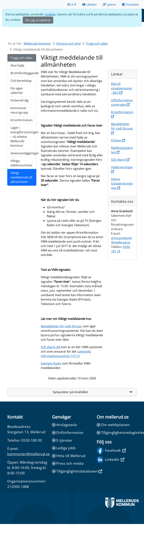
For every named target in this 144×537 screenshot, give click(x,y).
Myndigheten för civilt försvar (61, 326)
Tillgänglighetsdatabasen (72, 471)
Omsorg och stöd (68, 43)
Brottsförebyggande (23, 73)
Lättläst (89, 4)
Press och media (68, 463)
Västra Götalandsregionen (122, 183)
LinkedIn (110, 459)
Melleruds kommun (37, 43)
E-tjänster (62, 440)
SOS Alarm (120, 160)
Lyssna (109, 4)
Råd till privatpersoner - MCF (121, 88)
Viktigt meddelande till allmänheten (21, 177)
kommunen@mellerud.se (28, 453)
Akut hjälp (17, 65)
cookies (50, 14)
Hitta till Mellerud (69, 455)
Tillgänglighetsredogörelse (117, 432)
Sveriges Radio (51, 363)
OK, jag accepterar (38, 20)
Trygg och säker (97, 43)
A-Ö (71, 4)
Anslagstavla (64, 424)
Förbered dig (19, 100)
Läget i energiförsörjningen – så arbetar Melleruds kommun (23, 137)
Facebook (111, 450)
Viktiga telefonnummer (21, 163)
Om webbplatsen (113, 424)
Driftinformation (67, 432)
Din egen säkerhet (16, 90)
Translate (130, 4)
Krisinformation (21, 120)
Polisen (118, 140)
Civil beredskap (21, 81)
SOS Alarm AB (50, 347)
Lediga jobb (64, 447)
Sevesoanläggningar (23, 153)
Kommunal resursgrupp (19, 110)
